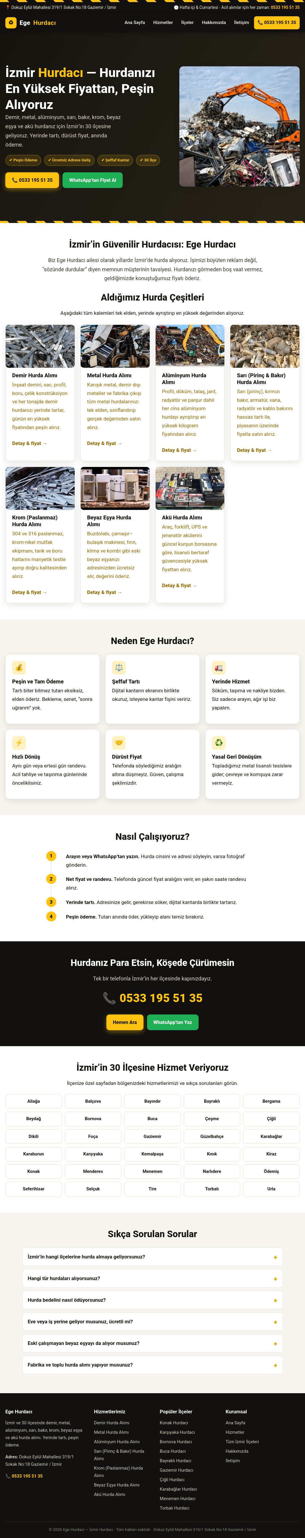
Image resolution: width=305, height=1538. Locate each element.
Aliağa (33, 1101)
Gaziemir (153, 1136)
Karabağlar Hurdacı (178, 1489)
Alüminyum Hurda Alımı (117, 1441)
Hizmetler (163, 22)
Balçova (93, 1101)
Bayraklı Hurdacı (175, 1460)
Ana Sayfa (134, 22)
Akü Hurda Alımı (109, 1494)
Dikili (34, 1136)
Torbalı (212, 1189)
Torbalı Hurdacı (174, 1508)
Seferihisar (33, 1189)
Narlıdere (212, 1171)
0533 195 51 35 (285, 7)
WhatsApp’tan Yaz (173, 1022)
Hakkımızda (214, 22)
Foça (93, 1136)
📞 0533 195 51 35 (277, 22)
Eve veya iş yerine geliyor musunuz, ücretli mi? (80, 1322)
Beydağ (33, 1118)
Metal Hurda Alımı (111, 1432)
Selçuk (93, 1189)
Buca (153, 1118)
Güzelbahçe (211, 1136)
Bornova (93, 1118)
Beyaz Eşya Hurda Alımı (117, 1485)
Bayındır (152, 1101)
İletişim (241, 22)
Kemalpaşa (152, 1154)
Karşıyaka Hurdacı (177, 1432)
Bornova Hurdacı (176, 1441)
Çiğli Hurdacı (172, 1479)
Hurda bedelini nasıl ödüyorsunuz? (67, 1300)
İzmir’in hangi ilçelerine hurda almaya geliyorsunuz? (86, 1257)
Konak (33, 1171)
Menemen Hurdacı (177, 1498)
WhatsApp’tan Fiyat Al (92, 180)
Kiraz (271, 1154)
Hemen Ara (125, 1022)
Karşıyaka (93, 1154)
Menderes (93, 1171)
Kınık (212, 1154)
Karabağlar (271, 1136)
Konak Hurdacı (174, 1422)
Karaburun (33, 1154)
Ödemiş (271, 1171)
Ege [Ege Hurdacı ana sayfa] (30, 22)
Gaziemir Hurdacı (176, 1470)
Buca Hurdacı (173, 1451)
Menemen (152, 1171)
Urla (271, 1189)
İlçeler (187, 22)
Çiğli (271, 1118)
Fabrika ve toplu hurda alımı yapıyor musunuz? (80, 1365)
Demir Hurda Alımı (111, 1422)
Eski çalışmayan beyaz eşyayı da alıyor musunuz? (84, 1343)
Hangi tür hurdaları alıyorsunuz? (64, 1278)
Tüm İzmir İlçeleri (242, 1441)
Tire (152, 1189)
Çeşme (212, 1118)
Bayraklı (212, 1101)
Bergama (271, 1101)
